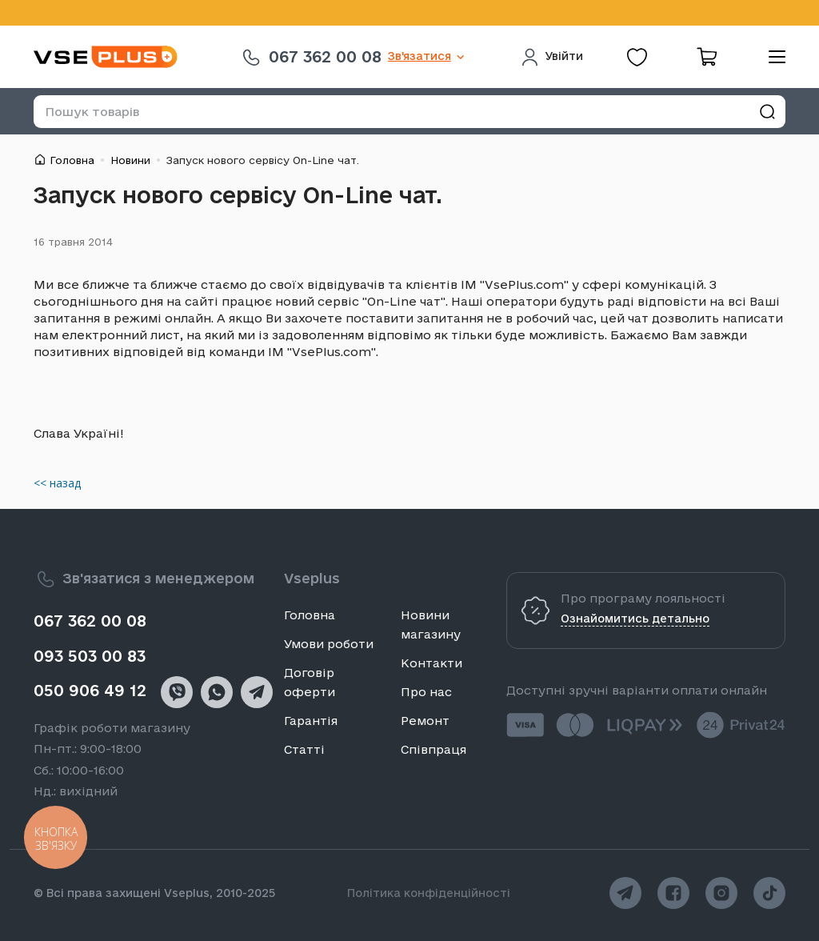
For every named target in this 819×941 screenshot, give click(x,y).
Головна (72, 160)
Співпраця (433, 749)
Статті (304, 749)
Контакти (431, 663)
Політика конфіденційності (428, 893)
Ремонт (425, 720)
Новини (130, 160)
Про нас (426, 692)
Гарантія (311, 720)
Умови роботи (329, 644)
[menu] (771, 57)
